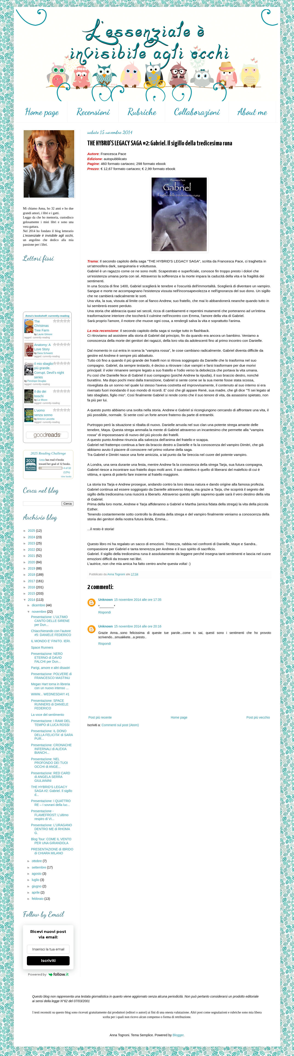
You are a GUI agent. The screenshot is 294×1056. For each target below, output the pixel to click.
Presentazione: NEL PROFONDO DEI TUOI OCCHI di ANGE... (49, 763)
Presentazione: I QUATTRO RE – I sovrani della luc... (51, 803)
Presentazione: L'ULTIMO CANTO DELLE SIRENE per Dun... (50, 621)
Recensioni (93, 111)
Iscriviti (48, 960)
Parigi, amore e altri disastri (50, 668)
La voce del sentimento (47, 714)
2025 (32, 530)
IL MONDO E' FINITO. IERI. (51, 641)
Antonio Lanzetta (45, 419)
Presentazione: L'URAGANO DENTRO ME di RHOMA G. (51, 829)
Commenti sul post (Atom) (120, 725)
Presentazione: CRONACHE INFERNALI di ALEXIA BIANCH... (51, 749)
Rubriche (141, 111)
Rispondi (104, 612)
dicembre (39, 605)
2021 (32, 556)
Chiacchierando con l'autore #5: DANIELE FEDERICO (51, 633)
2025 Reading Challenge (48, 453)
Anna (42, 459)
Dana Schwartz (45, 353)
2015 (32, 593)
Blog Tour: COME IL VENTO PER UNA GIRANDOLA (51, 841)
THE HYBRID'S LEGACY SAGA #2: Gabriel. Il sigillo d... (51, 791)
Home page (42, 111)
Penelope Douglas (36, 381)
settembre (39, 867)
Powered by (48, 974)
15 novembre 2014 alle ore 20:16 (137, 626)
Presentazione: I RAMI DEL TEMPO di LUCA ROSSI (50, 723)
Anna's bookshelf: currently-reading (47, 315)
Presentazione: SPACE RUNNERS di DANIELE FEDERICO (49, 704)
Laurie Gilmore (44, 334)
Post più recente (100, 717)
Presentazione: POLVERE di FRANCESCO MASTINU (51, 676)
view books (66, 476)
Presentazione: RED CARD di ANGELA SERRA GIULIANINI (50, 777)
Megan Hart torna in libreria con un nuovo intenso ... (50, 686)
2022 (32, 549)
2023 (32, 543)
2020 (32, 562)
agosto (37, 873)
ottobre (37, 861)
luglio (36, 880)
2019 (32, 568)
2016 (32, 587)
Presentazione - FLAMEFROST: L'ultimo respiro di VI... (49, 815)
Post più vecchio (258, 717)
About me (252, 111)
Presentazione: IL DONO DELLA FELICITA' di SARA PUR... (52, 735)
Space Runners (42, 647)
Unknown (105, 599)
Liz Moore (42, 400)
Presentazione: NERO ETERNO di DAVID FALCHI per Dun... (47, 657)
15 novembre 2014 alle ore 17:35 (137, 599)
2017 (32, 581)
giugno (37, 886)
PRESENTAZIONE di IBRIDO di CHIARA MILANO (52, 851)
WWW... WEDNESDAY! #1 (50, 694)
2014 (32, 599)
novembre (39, 611)
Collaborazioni (197, 111)
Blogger (177, 1035)
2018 (32, 574)
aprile (36, 892)
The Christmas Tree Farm (41, 325)
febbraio (38, 899)
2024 (32, 537)
